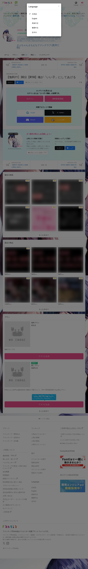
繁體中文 (35, 28)
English (34, 19)
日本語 (34, 14)
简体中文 (35, 23)
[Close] (58, 6)
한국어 (34, 32)
